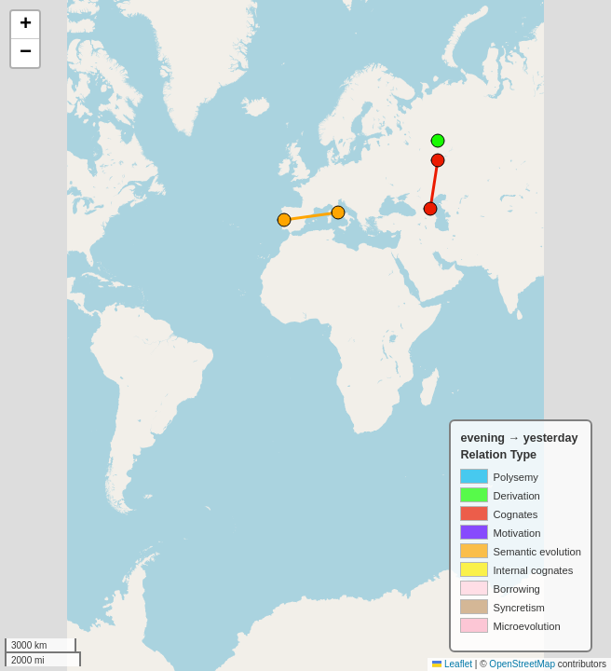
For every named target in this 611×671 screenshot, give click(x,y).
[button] (25, 25)
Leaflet (452, 664)
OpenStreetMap (522, 664)
